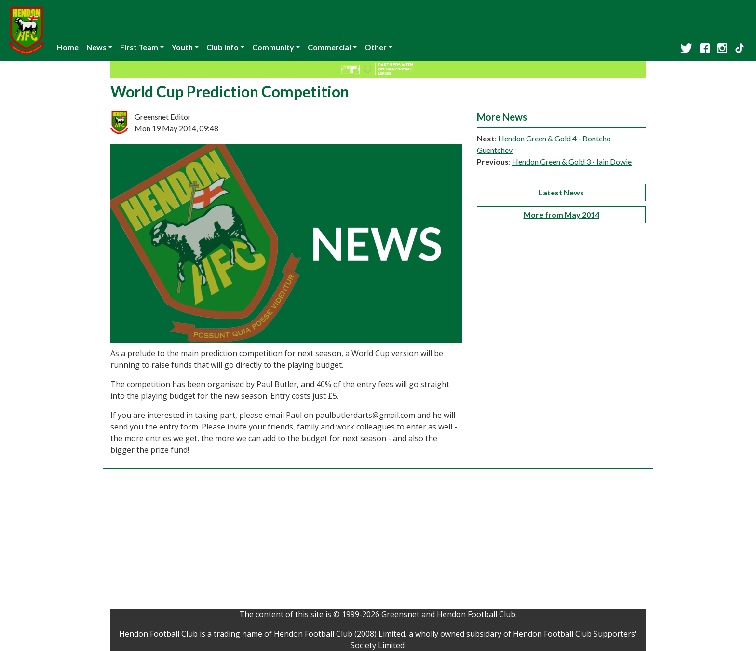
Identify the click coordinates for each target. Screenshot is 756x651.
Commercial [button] (329, 47)
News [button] (96, 47)
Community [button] (273, 47)
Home (68, 47)
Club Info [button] (222, 47)
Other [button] (375, 47)
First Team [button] (139, 47)
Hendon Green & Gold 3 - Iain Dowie (572, 161)
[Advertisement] (378, 541)
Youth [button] (182, 47)
